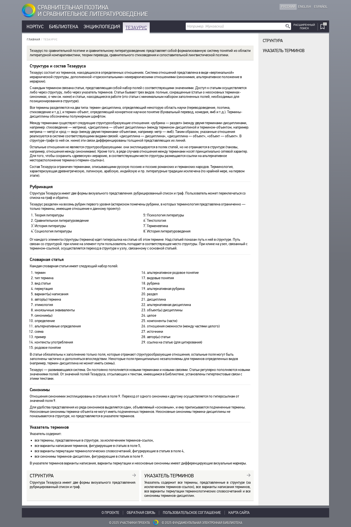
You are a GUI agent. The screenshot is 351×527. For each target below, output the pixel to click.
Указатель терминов (283, 50)
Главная (33, 39)
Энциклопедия (102, 26)
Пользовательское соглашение (192, 512)
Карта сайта (239, 512)
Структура (273, 40)
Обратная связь (141, 512)
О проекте (110, 512)
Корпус (35, 26)
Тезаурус (136, 27)
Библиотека (63, 26)
